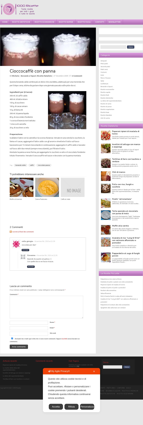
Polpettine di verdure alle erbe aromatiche (115, 305)
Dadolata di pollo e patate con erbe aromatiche (117, 282)
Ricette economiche (44, 22)
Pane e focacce (106, 78)
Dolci (102, 75)
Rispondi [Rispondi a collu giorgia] (25, 250)
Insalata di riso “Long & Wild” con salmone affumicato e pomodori (126, 240)
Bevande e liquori (28, 76)
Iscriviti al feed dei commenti (23, 232)
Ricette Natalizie (44, 76)
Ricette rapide (66, 22)
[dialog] (71, 390)
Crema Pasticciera (41, 199)
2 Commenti (77, 76)
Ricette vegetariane (107, 109)
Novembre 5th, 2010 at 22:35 (47, 255)
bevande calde (20, 165)
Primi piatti (104, 63)
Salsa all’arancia (106, 293)
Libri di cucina (105, 118)
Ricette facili (84, 22)
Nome (52, 322)
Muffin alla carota (120, 226)
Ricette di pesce (106, 106)
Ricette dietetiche (21, 22)
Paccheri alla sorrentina (108, 290)
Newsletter (115, 22)
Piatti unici (104, 69)
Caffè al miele (65, 199)
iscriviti (64, 339)
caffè (32, 165)
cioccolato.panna (44, 165)
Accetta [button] (56, 406)
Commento (14, 294)
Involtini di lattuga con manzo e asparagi (126, 145)
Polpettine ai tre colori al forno (111, 279)
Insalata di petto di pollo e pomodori (113, 287)
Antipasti (104, 61)
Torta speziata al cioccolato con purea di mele (125, 212)
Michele (15, 76)
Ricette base (105, 112)
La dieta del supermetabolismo (111, 101)
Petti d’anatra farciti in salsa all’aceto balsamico (116, 296)
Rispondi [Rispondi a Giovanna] (31, 266)
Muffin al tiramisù (16, 199)
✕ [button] (94, 371)
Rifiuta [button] (71, 406)
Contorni (104, 72)
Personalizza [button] (87, 406)
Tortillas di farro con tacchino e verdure (126, 160)
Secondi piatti (105, 66)
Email (52, 328)
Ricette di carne (106, 104)
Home (5, 22)
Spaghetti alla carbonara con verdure (113, 307)
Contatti (99, 22)
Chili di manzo (118, 172)
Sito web (53, 333)
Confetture (104, 83)
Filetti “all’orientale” (122, 199)
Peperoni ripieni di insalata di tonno (125, 132)
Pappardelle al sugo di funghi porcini (126, 254)
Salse (102, 81)
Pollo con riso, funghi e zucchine (122, 185)
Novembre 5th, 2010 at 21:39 (45, 241)
